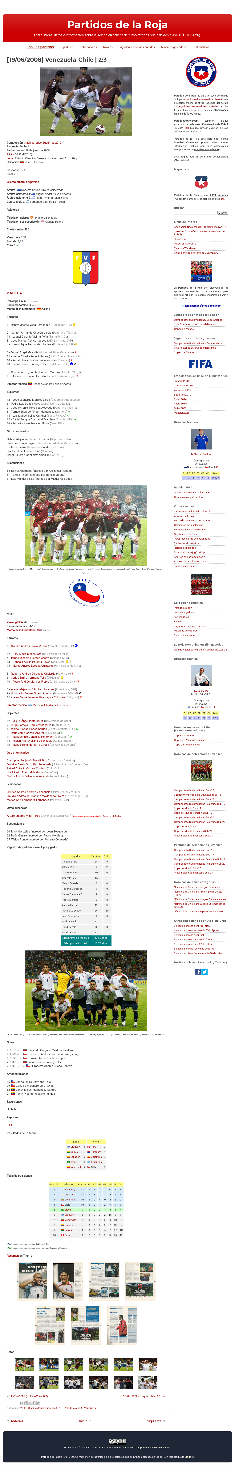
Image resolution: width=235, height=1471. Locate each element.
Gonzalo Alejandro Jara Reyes (31, 662)
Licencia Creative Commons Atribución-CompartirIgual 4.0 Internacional (131, 1447)
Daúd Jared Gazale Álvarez (28, 733)
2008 (23, 1407)
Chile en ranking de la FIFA (188, 497)
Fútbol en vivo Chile (185, 243)
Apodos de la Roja (184, 516)
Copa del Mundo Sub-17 (187, 808)
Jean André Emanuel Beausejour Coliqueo (39, 697)
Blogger (189, 1456)
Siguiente (156, 1421)
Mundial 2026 (181, 412)
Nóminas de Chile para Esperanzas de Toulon (199, 911)
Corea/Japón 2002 (185, 385)
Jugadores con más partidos (137, 47)
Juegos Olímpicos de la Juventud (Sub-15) (198, 794)
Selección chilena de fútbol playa (192, 925)
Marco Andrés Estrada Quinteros (33, 665)
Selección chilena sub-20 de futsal (193, 939)
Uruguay (75, 1146)
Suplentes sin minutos (186, 543)
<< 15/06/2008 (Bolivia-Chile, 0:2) (27, 1396)
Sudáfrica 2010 (182, 394)
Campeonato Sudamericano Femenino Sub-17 (199, 803)
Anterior (15, 1421)
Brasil (74, 1162)
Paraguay (96, 1152)
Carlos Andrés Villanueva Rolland (27, 776)
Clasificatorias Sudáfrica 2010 (42, 142)
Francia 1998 (181, 380)
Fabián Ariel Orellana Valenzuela (32, 740)
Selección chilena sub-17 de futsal (193, 944)
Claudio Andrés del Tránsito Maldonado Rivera (35, 796)
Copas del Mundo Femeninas (190, 739)
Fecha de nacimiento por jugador (192, 520)
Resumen (13, 1255)
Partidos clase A (73, 1407)
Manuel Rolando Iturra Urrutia (31, 744)
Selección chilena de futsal (189, 934)
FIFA (9, 1125)
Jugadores (66, 47)
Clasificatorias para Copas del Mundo (195, 324)
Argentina (96, 1162)
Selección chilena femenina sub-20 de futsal (198, 953)
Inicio (85, 1421)
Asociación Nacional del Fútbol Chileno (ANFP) (200, 226)
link (187, 127)
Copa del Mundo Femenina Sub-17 (193, 812)
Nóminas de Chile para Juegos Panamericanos (200, 899)
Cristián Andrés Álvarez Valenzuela (28, 792)
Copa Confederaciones (187, 744)
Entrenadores (88, 47)
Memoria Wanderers (185, 248)
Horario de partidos (185, 547)
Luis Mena (203, 691)
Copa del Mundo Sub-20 (187, 826)
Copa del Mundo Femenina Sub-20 (193, 830)
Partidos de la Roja (117, 24)
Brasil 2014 (180, 399)
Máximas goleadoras (185, 630)
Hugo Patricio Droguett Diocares (31, 725)
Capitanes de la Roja (185, 534)
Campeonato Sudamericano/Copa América (198, 319)
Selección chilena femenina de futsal (194, 948)
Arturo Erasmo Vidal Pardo (23, 815)
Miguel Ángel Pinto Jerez (28, 721)
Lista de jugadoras (184, 612)
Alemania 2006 (182, 390)
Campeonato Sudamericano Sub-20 (194, 817)
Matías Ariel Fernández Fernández (28, 800)
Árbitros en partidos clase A (189, 556)
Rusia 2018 (180, 403)
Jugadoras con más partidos (190, 625)
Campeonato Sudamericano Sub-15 (194, 790)
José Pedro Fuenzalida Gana (25, 772)
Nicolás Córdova (203, 454)
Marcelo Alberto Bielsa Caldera (52, 705)
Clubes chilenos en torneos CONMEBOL (196, 252)
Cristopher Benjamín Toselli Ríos (27, 760)
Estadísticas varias (184, 565)
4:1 (217, 467)
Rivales (108, 47)
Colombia (96, 1156)
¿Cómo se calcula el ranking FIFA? (193, 492)
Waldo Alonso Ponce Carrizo (29, 729)
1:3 (213, 707)
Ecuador (75, 1156)
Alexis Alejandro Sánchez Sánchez (32, 689)
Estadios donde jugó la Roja (189, 552)
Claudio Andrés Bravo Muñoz (29, 646)
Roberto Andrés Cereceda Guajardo (33, 673)
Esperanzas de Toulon (112, 816)
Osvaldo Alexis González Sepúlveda (29, 764)
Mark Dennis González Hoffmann (33, 736)
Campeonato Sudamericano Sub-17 (194, 799)
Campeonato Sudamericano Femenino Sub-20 (199, 821)
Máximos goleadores (174, 47)
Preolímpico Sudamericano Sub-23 (193, 835)
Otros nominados (18, 752)
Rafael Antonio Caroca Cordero (26, 768)
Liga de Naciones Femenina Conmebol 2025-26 (200, 649)
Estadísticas (201, 47)
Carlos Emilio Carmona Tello (28, 677)
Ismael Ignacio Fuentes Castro (30, 658)
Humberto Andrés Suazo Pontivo (31, 693)
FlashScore (180, 239)
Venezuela (76, 1167)
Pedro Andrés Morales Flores (31, 681)
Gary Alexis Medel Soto (27, 654)
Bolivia (74, 1152)
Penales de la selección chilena (191, 561)
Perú (93, 1146)
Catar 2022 (180, 408)
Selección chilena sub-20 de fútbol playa (196, 930)
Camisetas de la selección (188, 524)
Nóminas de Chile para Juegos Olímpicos (197, 887)
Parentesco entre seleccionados (192, 538)
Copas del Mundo (184, 328)
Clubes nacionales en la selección (192, 511)
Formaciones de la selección (190, 529)
